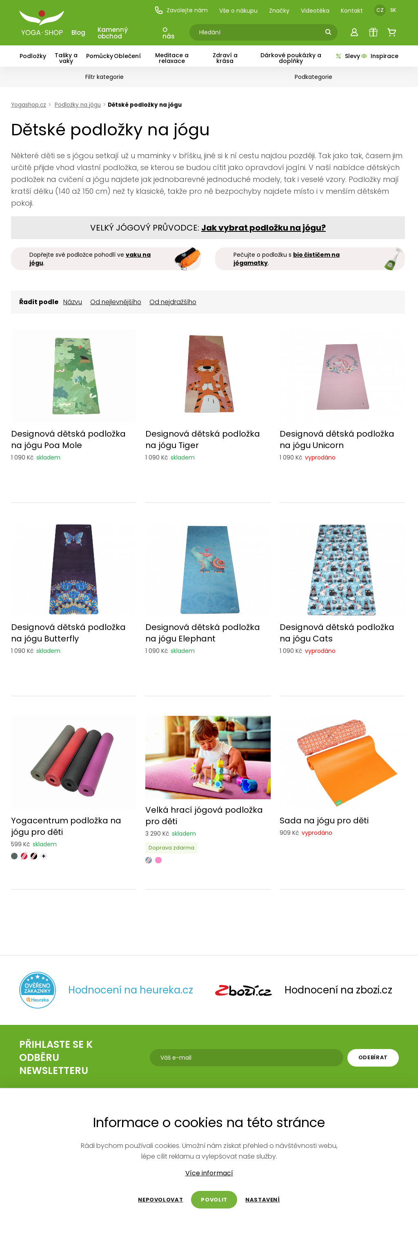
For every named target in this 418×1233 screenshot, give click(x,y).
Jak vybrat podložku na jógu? (263, 227)
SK (393, 10)
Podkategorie (313, 77)
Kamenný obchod (113, 32)
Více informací (209, 1173)
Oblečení (127, 56)
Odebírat (373, 1057)
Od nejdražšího (172, 302)
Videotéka (315, 11)
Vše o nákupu (238, 11)
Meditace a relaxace (172, 58)
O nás (168, 32)
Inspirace (379, 56)
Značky (279, 11)
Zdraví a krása (225, 58)
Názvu (72, 302)
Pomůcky (99, 56)
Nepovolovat (160, 1200)
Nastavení (262, 1200)
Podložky (33, 56)
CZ (380, 10)
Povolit (214, 1200)
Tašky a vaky (66, 58)
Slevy (347, 56)
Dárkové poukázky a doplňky (290, 58)
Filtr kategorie (104, 77)
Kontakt (352, 11)
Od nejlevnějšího (115, 302)
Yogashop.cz (28, 105)
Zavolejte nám (181, 10)
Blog (78, 32)
